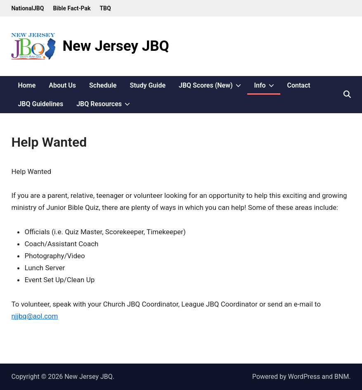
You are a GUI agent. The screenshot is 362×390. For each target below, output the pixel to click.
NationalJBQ (27, 8)
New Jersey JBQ (115, 46)
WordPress (304, 376)
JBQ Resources (106, 104)
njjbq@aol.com (34, 316)
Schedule (102, 85)
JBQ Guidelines (40, 104)
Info (267, 85)
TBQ (105, 8)
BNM (341, 376)
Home (26, 85)
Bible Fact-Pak (71, 8)
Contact (298, 85)
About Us (62, 85)
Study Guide (148, 85)
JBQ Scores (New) (213, 85)
